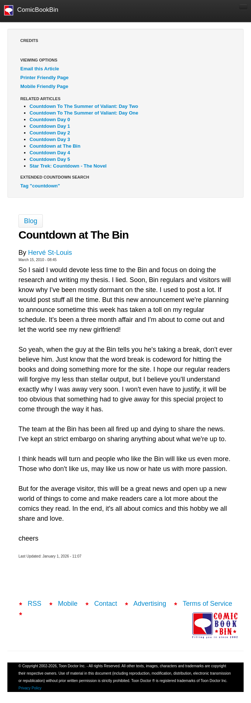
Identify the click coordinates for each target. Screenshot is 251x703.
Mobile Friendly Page (44, 86)
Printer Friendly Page (44, 77)
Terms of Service (207, 603)
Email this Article (39, 68)
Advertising (149, 603)
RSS (34, 603)
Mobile (68, 603)
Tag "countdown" (40, 186)
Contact (105, 603)
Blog (30, 221)
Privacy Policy (29, 688)
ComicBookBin (31, 10)
